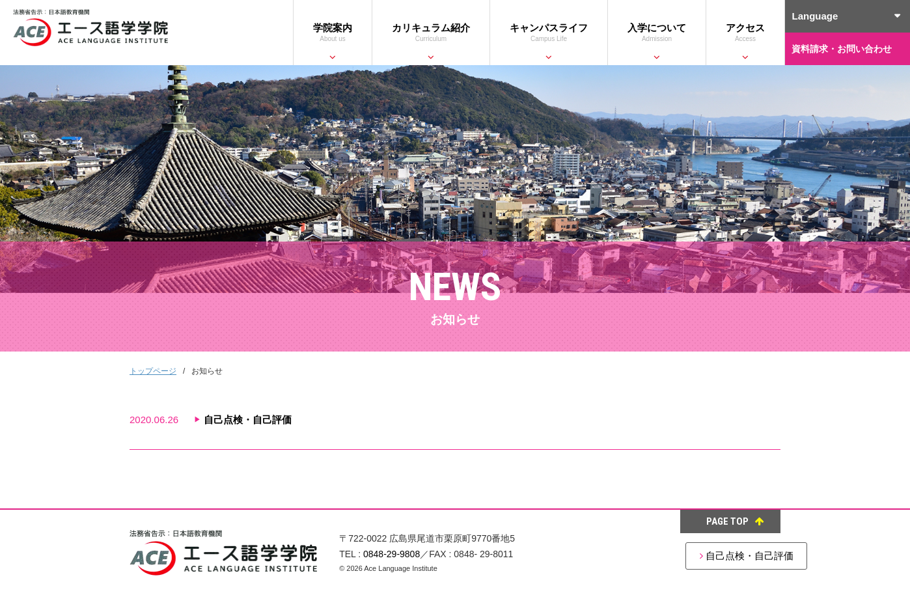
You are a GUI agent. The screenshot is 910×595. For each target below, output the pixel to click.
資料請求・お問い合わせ (842, 49)
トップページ (153, 371)
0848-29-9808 (391, 554)
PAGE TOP (735, 521)
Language (815, 15)
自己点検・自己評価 (702, 555)
